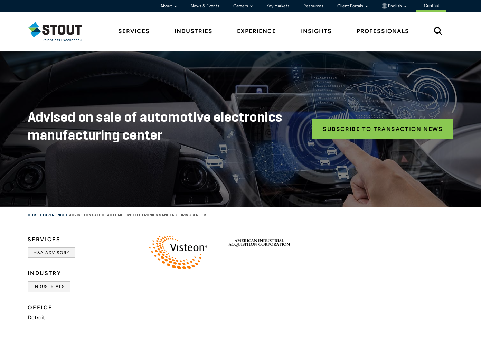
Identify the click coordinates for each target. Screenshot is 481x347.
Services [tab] (134, 31)
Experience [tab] (256, 31)
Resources (313, 5)
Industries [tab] (194, 31)
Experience (54, 215)
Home (33, 215)
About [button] (166, 5)
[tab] (60, 31)
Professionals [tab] (383, 31)
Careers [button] (241, 5)
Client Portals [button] (350, 5)
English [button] (392, 5)
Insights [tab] (316, 31)
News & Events (205, 5)
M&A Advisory (51, 252)
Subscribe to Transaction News (383, 129)
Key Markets (278, 5)
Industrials (49, 286)
